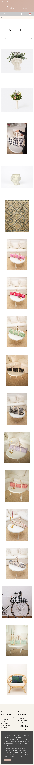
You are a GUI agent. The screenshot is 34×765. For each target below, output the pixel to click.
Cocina (4, 721)
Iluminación (6, 725)
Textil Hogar (6, 715)
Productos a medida (23, 717)
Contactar (23, 723)
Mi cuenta (23, 715)
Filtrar (5, 38)
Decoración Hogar (8, 717)
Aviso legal (7, 1)
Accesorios (6, 727)
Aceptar (7, 760)
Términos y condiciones (23, 726)
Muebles (5, 723)
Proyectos (23, 721)
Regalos (5, 719)
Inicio (11, 1)
